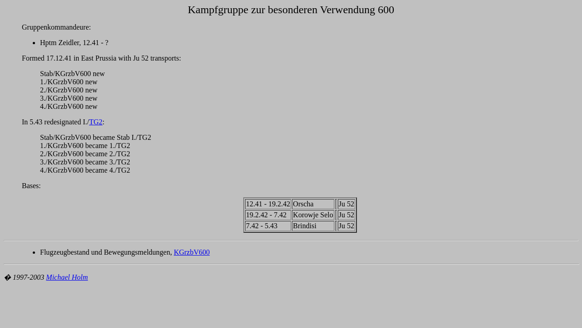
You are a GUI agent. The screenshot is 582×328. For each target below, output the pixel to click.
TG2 (95, 122)
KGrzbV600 (192, 252)
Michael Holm (67, 277)
